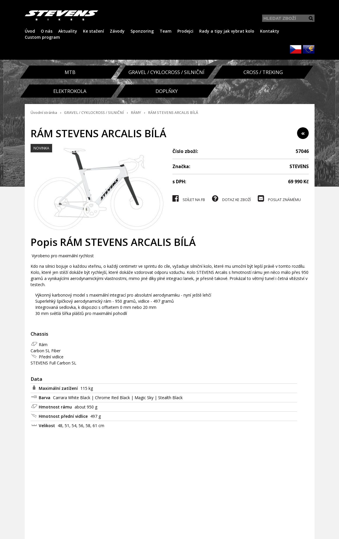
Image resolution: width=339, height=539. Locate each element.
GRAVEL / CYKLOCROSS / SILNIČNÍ (94, 112)
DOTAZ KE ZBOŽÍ (231, 198)
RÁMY (136, 112)
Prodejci (185, 31)
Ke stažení (93, 31)
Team (166, 31)
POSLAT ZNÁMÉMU (279, 198)
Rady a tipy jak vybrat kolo (226, 31)
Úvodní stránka (44, 112)
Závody (117, 31)
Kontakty (269, 31)
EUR (309, 49)
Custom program (42, 37)
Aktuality (67, 31)
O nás (46, 31)
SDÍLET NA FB (188, 198)
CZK (295, 49)
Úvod (30, 31)
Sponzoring (142, 31)
